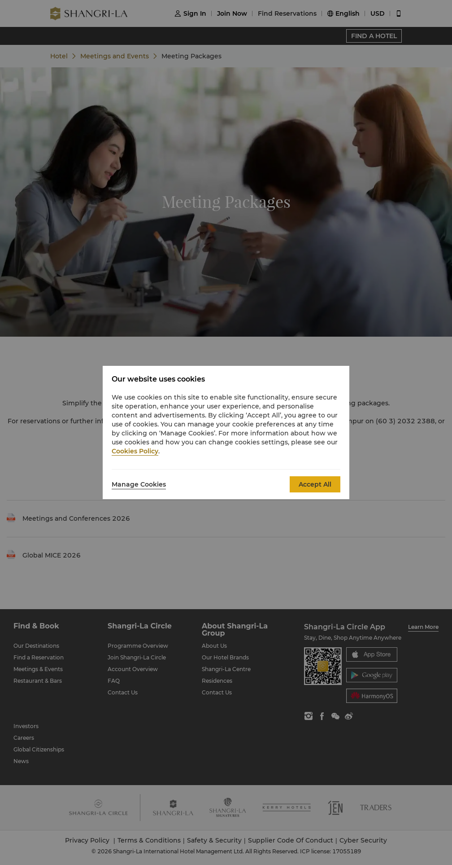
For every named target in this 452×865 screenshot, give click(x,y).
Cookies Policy (135, 451)
